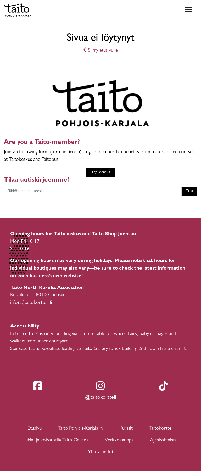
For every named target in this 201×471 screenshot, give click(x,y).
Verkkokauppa (119, 440)
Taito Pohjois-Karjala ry (80, 428)
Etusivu (34, 428)
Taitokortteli (161, 428)
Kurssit (126, 428)
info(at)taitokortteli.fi (31, 302)
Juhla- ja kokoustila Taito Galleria (56, 440)
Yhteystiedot (100, 452)
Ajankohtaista (163, 440)
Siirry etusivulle (100, 50)
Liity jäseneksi (100, 172)
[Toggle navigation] (188, 10)
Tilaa (189, 191)
